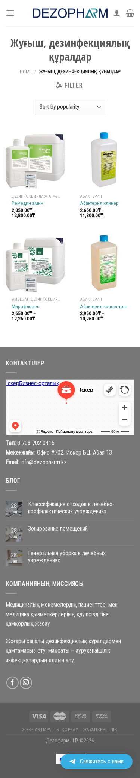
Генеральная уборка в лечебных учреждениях (67, 557)
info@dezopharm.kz (44, 462)
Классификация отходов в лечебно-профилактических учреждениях (71, 508)
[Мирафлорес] (36, 263)
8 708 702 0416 (36, 443)
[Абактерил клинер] (104, 159)
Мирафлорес (25, 306)
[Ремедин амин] (36, 159)
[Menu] (10, 13)
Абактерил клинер (99, 203)
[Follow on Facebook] (12, 683)
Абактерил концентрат (104, 306)
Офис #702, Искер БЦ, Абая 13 (74, 452)
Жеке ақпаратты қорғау (50, 729)
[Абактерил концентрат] (104, 263)
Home (26, 72)
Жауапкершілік (100, 729)
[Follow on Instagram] (26, 683)
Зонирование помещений (58, 528)
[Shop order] (70, 107)
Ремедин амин (27, 203)
